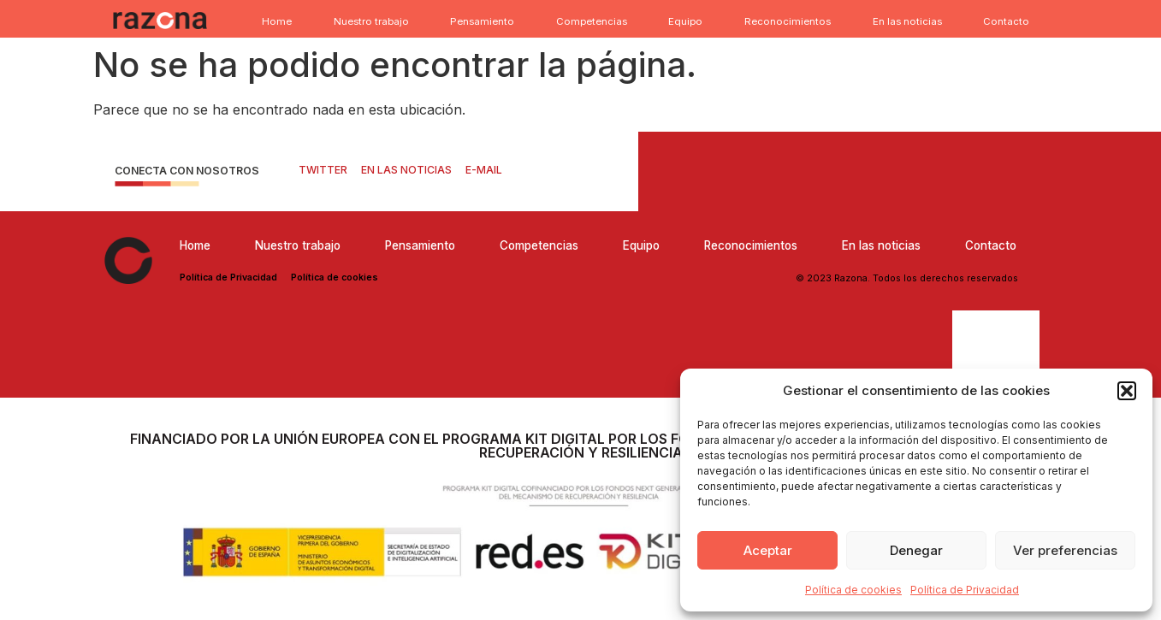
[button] (1126, 390)
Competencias (591, 21)
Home (277, 21)
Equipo (685, 21)
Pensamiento (482, 21)
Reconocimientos (787, 21)
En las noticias (907, 21)
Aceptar (767, 550)
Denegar (916, 550)
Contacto (1006, 21)
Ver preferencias (1065, 550)
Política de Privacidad (964, 589)
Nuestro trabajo (371, 21)
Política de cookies (853, 589)
